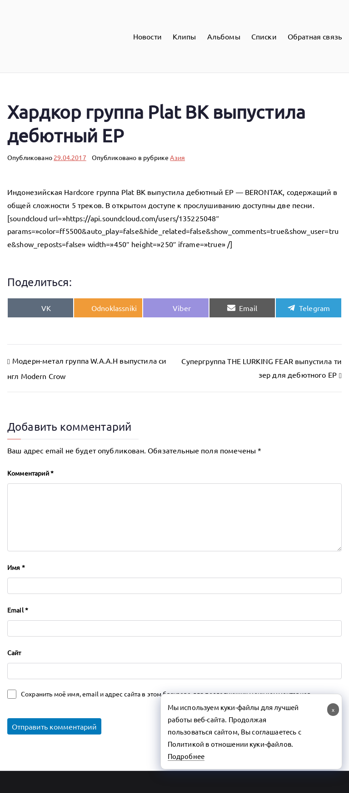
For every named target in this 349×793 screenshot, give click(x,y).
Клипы (184, 36)
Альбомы (223, 36)
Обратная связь (315, 36)
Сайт (14, 652)
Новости (147, 36)
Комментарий (30, 473)
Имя (16, 567)
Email (17, 610)
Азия (177, 157)
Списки (264, 36)
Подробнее (186, 756)
